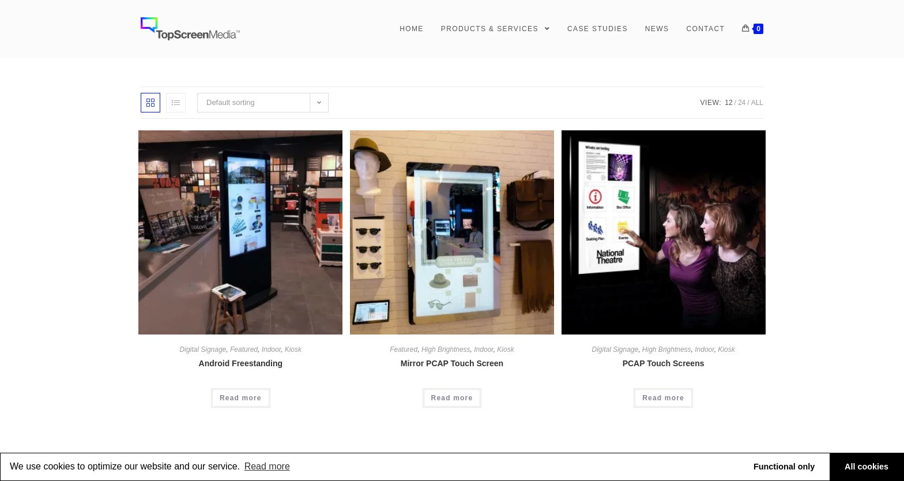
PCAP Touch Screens (664, 363)
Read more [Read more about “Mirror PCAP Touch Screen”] (452, 398)
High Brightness (445, 349)
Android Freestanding (240, 363)
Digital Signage (203, 349)
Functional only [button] (784, 466)
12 (728, 103)
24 (741, 103)
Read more (267, 466)
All (757, 103)
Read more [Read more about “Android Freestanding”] (241, 398)
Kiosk (293, 349)
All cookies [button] (866, 466)
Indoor (271, 349)
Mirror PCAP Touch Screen (452, 363)
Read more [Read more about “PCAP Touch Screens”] (663, 398)
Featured (244, 349)
